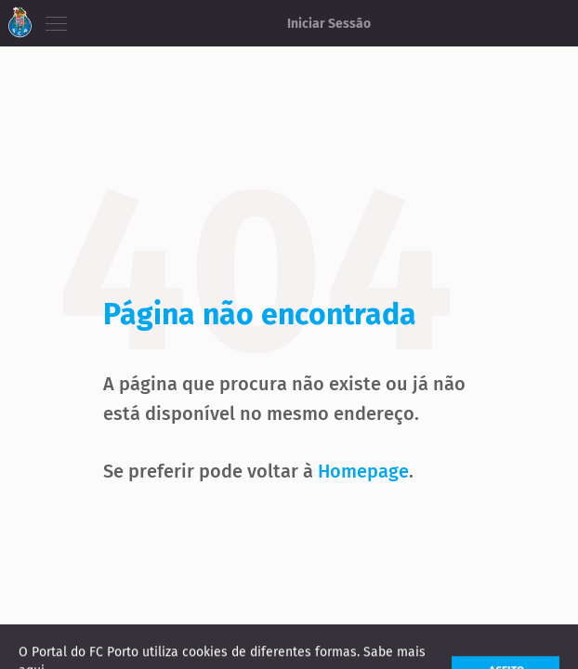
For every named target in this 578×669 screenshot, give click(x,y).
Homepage (363, 471)
